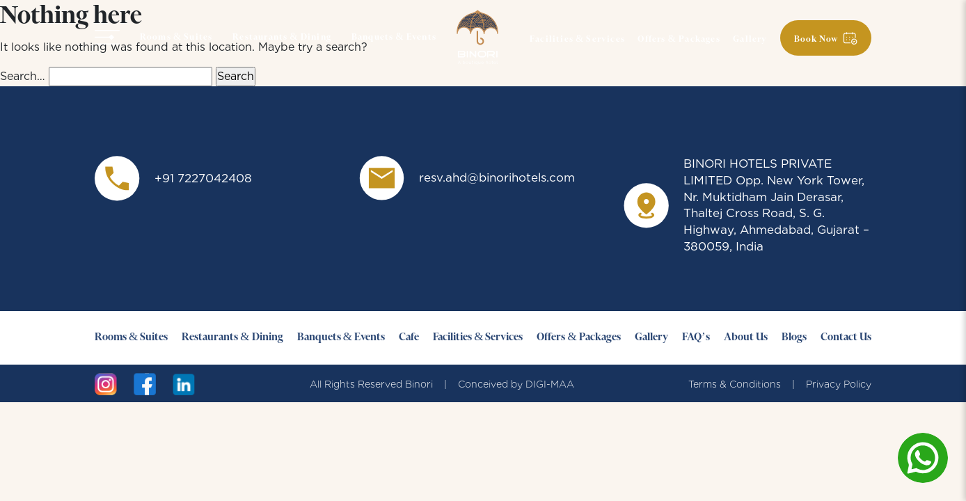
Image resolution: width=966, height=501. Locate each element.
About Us (746, 337)
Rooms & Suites (176, 37)
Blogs (794, 337)
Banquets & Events (393, 37)
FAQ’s (696, 337)
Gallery (750, 39)
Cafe (409, 337)
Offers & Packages (679, 39)
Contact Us (846, 337)
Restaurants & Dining (281, 37)
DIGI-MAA (549, 384)
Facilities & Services (577, 39)
